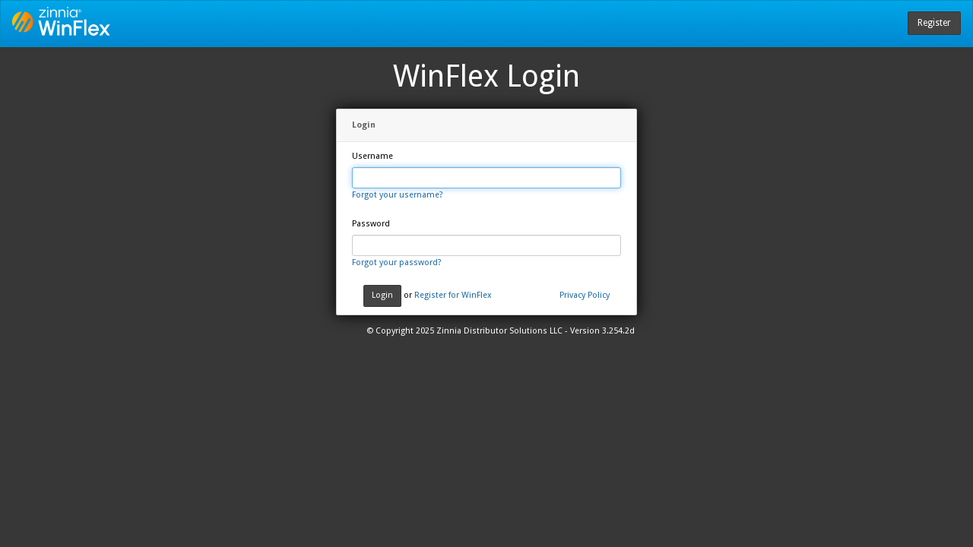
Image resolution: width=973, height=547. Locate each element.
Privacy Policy (584, 295)
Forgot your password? (397, 262)
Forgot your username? (397, 195)
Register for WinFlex (453, 295)
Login (382, 295)
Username (372, 156)
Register (934, 22)
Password (371, 224)
